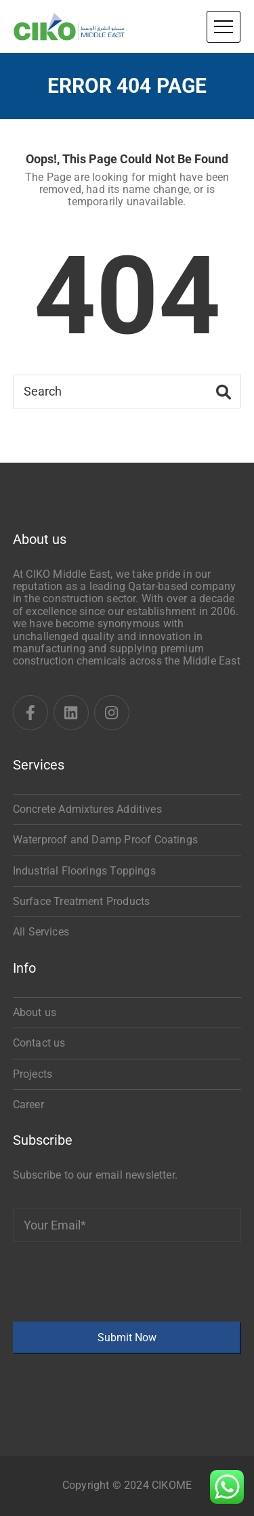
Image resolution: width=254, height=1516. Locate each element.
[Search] (127, 391)
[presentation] (116, 1281)
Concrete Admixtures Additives (87, 809)
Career (28, 1104)
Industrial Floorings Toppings (84, 870)
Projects (32, 1074)
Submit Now (127, 1337)
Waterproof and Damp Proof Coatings (105, 839)
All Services (41, 931)
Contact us (39, 1042)
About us (34, 1012)
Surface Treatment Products (81, 901)
